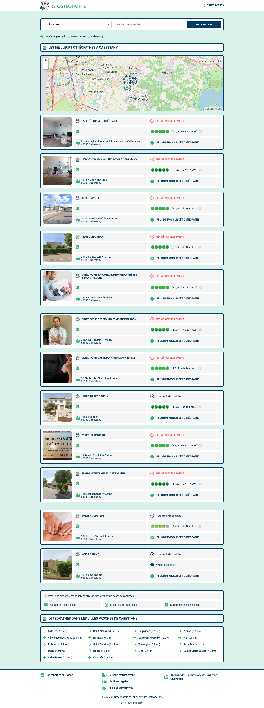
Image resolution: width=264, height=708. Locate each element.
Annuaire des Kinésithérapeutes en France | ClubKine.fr (194, 677)
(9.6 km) (200, 650)
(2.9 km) (57, 631)
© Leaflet (209, 109)
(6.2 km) (154, 637)
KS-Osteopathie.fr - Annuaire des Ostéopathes (136, 697)
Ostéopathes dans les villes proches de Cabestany (93, 618)
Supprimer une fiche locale (185, 604)
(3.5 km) (106, 631)
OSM (220, 109)
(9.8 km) (103, 657)
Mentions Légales (118, 681)
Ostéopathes (215, 5)
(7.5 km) (190, 637)
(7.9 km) (58, 644)
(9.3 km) (102, 650)
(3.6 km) (149, 631)
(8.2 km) (106, 644)
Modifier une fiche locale (124, 604)
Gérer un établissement (121, 674)
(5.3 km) (192, 631)
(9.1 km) (194, 644)
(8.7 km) (149, 644)
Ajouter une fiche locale (63, 604)
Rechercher (204, 24)
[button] (126, 80)
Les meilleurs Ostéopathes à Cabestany (83, 47)
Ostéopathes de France (59, 674)
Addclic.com (136, 702)
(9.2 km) (56, 650)
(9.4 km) (145, 650)
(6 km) (102, 637)
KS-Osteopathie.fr (55, 36)
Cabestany (97, 36)
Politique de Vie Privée (120, 687)
